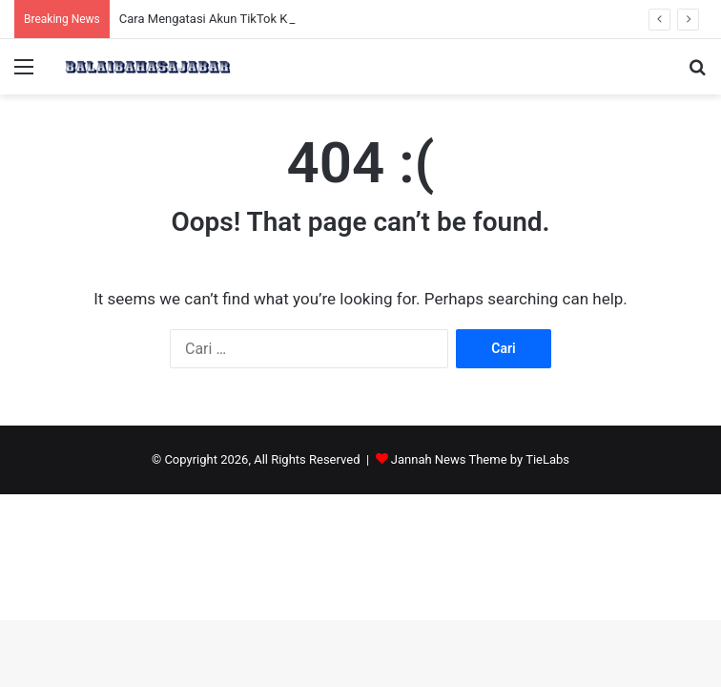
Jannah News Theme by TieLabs (480, 459)
